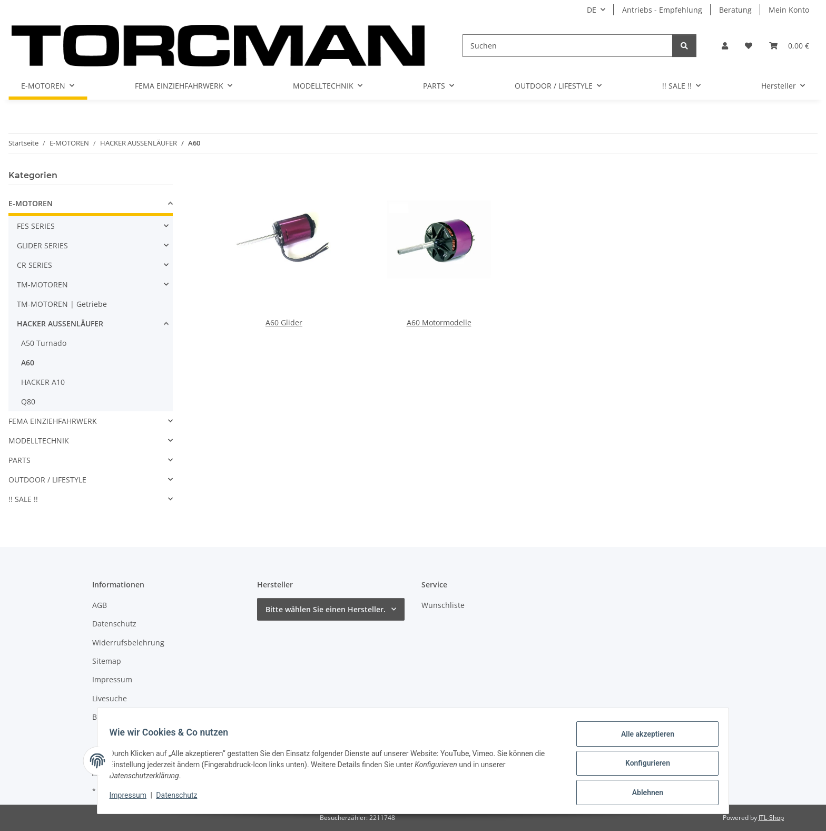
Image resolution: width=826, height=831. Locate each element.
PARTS (19, 460)
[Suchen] (567, 45)
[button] (724, 45)
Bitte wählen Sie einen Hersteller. (326, 609)
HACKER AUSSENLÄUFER (60, 323)
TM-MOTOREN (42, 284)
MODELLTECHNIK (38, 441)
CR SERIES (34, 265)
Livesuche (109, 698)
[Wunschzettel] (748, 45)
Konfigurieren (642, 766)
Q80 (28, 402)
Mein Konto (789, 10)
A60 (27, 362)
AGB (99, 605)
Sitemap (106, 661)
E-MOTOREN (30, 203)
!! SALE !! (23, 499)
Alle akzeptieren (642, 739)
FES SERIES (36, 226)
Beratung (735, 10)
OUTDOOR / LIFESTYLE (47, 480)
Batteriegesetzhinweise (133, 717)
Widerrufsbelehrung (128, 642)
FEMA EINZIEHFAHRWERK (52, 421)
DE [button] (591, 10)
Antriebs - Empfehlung (662, 10)
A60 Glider (284, 322)
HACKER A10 (43, 382)
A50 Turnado (43, 343)
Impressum (132, 798)
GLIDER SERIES (42, 245)
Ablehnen (642, 793)
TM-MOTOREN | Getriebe (62, 304)
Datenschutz (181, 798)
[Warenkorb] (789, 45)
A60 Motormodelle (439, 322)
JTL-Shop (771, 817)
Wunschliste (443, 605)
